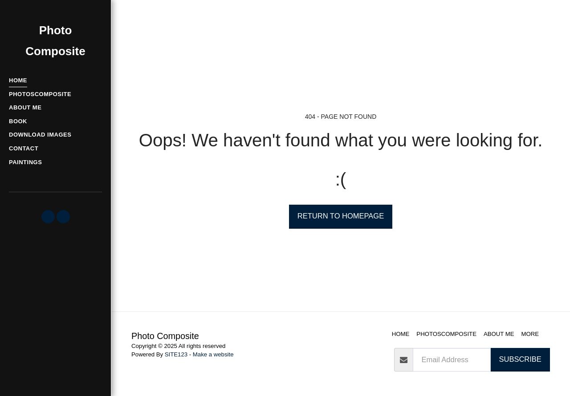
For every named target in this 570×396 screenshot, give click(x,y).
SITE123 (176, 354)
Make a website (213, 354)
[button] (48, 216)
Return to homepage (340, 216)
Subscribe (520, 359)
